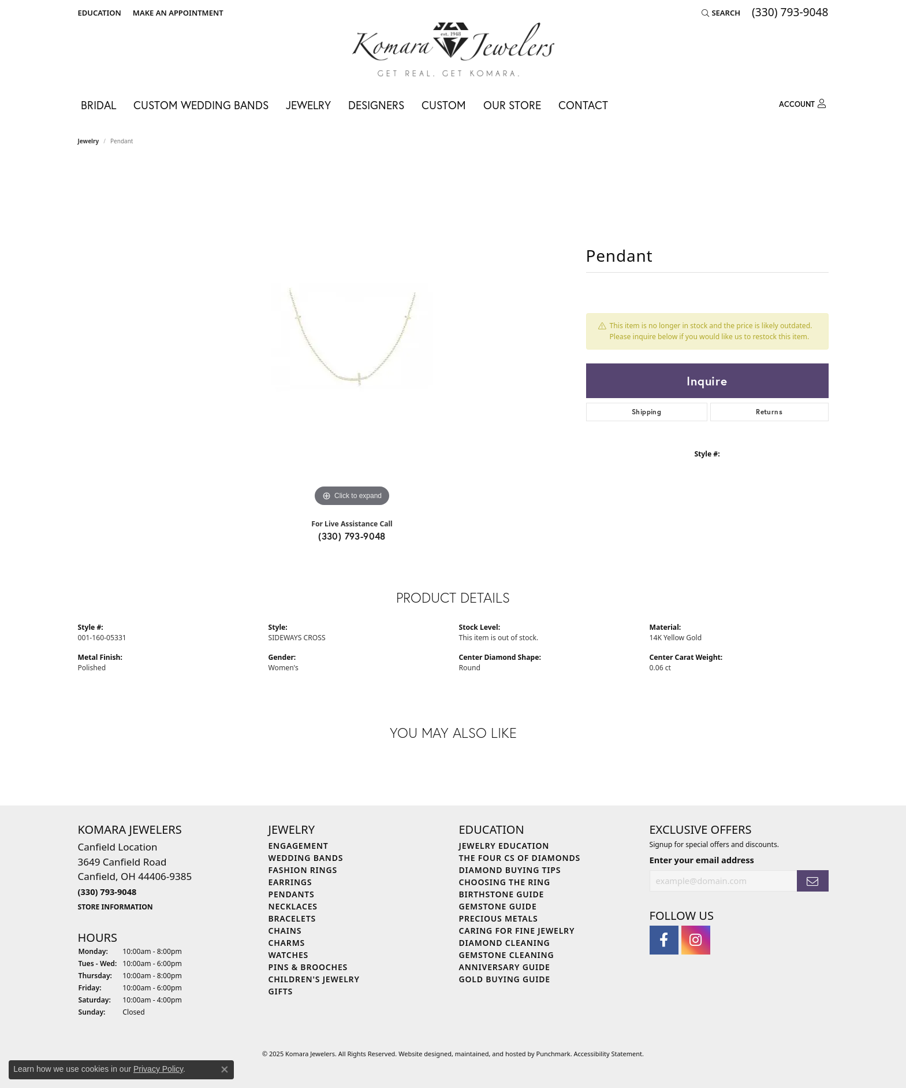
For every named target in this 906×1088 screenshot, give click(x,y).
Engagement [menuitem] (299, 845)
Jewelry (308, 105)
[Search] (721, 13)
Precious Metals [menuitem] (498, 918)
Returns (769, 411)
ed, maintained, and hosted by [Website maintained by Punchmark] (490, 1054)
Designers (376, 105)
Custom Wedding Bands (201, 105)
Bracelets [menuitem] (292, 918)
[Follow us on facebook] (664, 940)
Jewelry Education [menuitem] (504, 845)
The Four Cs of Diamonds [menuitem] (519, 857)
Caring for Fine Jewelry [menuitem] (517, 930)
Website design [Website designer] (421, 1054)
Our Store (512, 105)
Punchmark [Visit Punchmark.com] (553, 1054)
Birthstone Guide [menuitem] (502, 894)
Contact (583, 105)
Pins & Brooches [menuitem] (308, 966)
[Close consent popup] (224, 1069)
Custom (444, 105)
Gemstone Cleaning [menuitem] (506, 954)
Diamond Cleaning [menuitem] (504, 942)
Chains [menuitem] (285, 930)
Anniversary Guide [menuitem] (504, 966)
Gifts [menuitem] (281, 991)
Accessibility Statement (608, 1054)
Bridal (98, 105)
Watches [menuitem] (289, 954)
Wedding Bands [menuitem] (306, 857)
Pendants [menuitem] (292, 894)
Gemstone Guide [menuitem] (498, 906)
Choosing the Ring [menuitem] (504, 882)
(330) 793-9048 (352, 536)
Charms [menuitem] (287, 942)
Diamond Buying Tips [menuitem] (510, 869)
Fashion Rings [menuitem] (303, 869)
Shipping (646, 411)
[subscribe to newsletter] (812, 881)
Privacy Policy (158, 1069)
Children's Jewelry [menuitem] (314, 979)
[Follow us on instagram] (695, 940)
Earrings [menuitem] (290, 882)
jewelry (88, 141)
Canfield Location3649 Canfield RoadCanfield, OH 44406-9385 (135, 876)
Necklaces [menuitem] (293, 906)
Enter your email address (702, 860)
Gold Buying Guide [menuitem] (504, 979)
